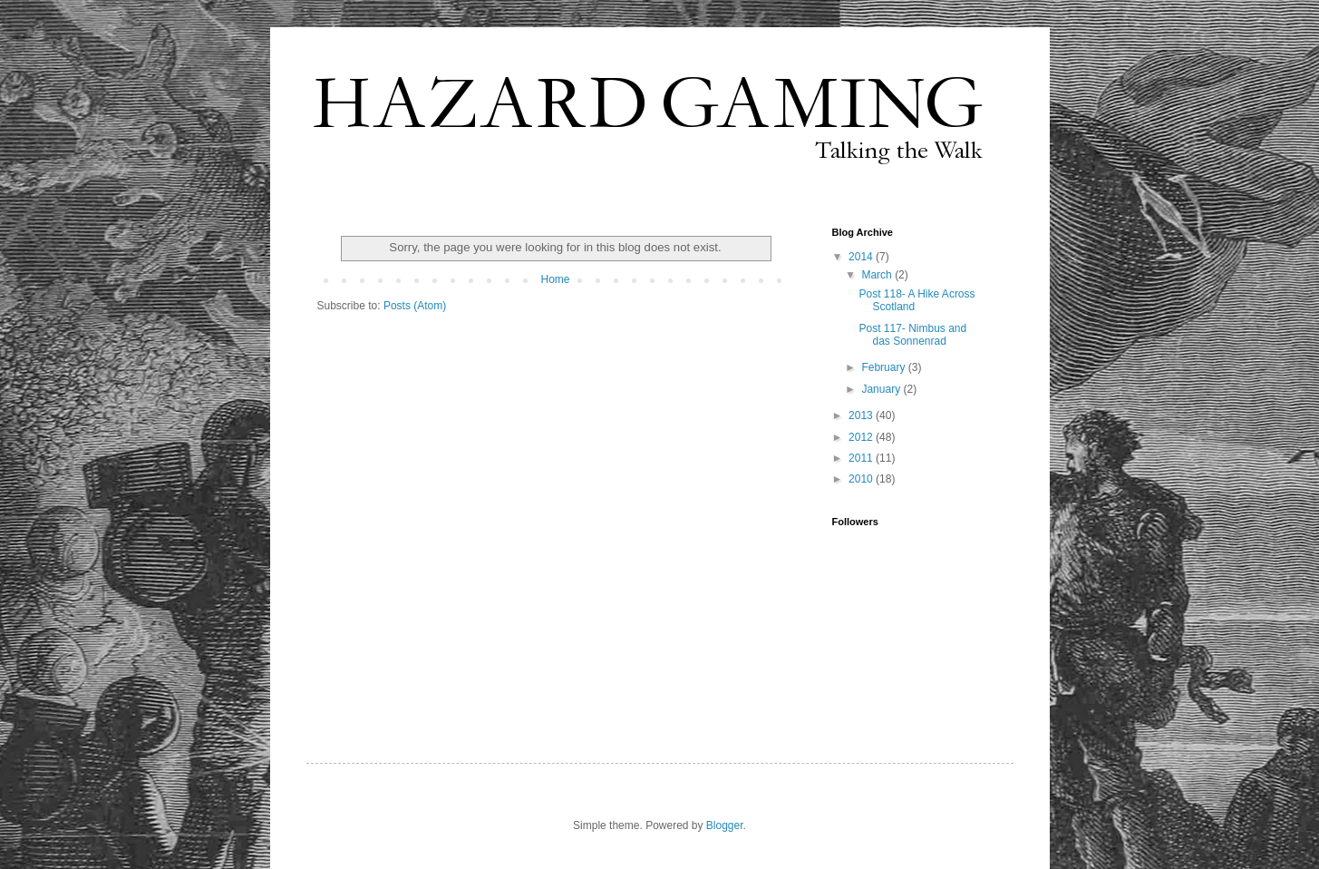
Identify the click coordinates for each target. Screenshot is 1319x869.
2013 (862, 415)
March (878, 275)
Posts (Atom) (414, 305)
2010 (862, 479)
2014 (862, 256)
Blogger (724, 825)
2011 (862, 458)
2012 (862, 437)
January (882, 389)
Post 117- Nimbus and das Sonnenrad (912, 334)
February (884, 367)
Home (554, 279)
